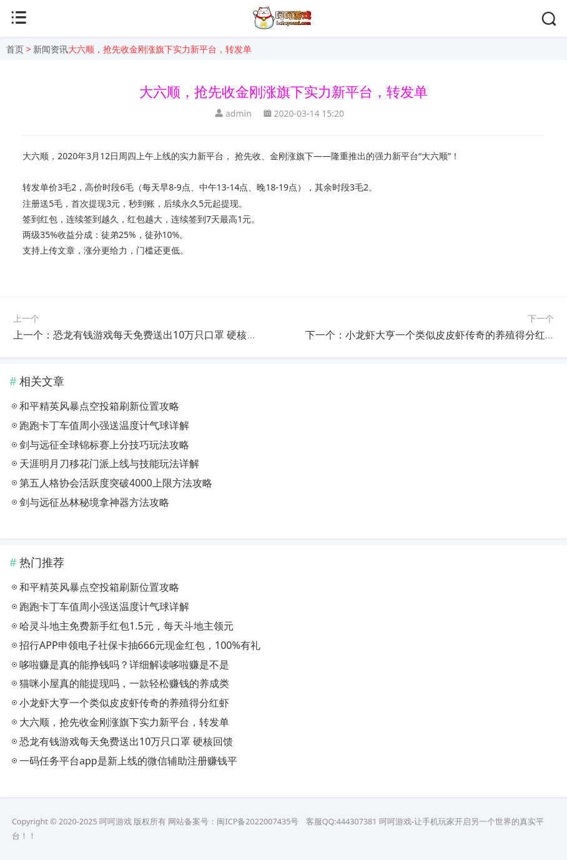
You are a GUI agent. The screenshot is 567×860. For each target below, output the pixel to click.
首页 (15, 49)
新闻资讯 (50, 49)
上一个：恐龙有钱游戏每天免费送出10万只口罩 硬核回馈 (140, 335)
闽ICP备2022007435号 (257, 821)
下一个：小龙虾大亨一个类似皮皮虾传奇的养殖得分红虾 (430, 335)
